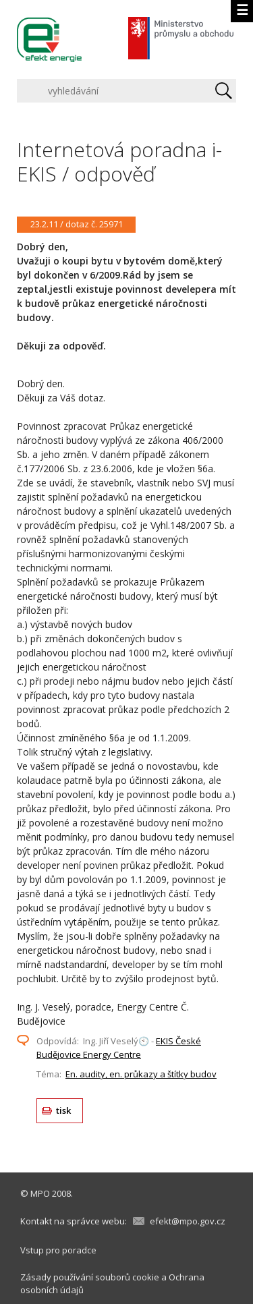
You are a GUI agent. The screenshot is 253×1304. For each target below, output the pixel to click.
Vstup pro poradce (58, 1250)
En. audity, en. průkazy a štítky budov (141, 1074)
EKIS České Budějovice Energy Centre (118, 1047)
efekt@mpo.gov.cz (187, 1221)
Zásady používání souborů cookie (89, 1277)
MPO (40, 1193)
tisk (64, 1110)
